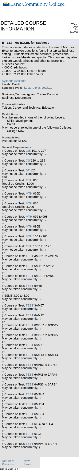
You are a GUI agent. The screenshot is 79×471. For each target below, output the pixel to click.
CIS (28, 150)
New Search (28, 462)
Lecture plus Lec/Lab (38, 87)
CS (28, 160)
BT (27, 170)
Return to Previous (8, 462)
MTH (29, 180)
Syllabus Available (14, 81)
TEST (29, 256)
